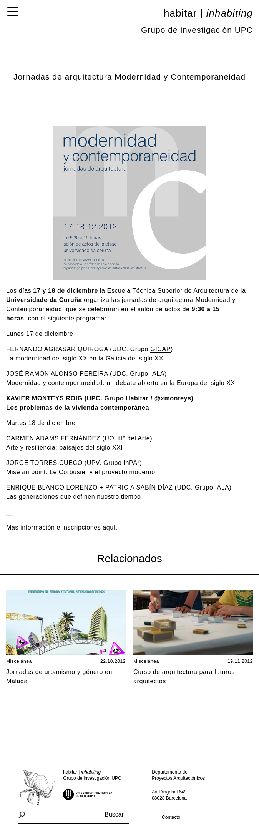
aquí (109, 527)
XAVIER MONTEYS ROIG (44, 398)
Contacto (171, 817)
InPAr (132, 463)
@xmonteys (172, 398)
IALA (157, 373)
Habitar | (208, 13)
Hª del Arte (134, 438)
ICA (160, 349)
